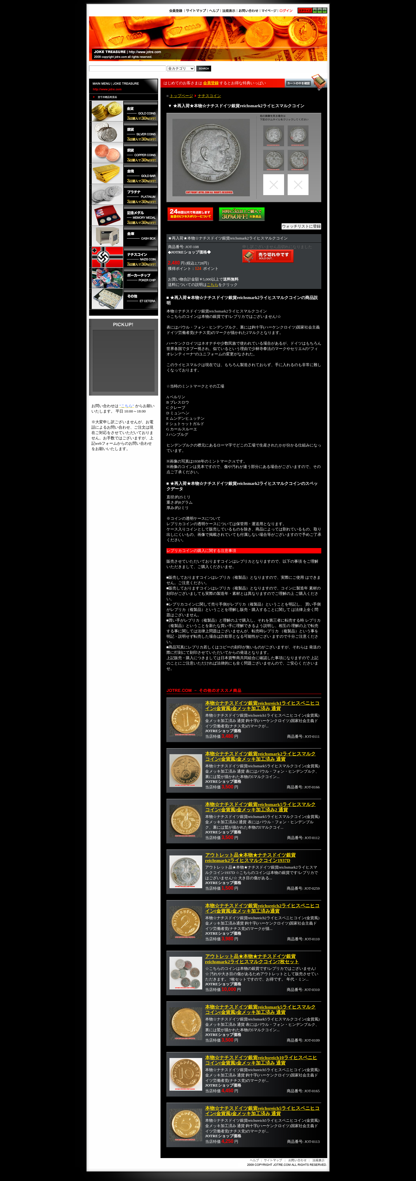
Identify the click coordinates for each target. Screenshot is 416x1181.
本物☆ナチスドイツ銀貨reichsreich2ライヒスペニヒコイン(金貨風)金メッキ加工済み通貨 (262, 908)
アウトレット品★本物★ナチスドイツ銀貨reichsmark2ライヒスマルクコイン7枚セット (252, 959)
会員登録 (211, 83)
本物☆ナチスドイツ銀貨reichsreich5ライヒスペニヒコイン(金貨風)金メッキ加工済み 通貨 (262, 1111)
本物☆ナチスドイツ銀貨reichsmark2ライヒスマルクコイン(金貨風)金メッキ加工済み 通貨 (260, 756)
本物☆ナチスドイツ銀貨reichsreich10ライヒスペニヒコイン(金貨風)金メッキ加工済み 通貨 (261, 1060)
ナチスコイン (209, 96)
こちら (212, 284)
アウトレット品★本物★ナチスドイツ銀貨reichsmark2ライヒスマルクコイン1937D (250, 857)
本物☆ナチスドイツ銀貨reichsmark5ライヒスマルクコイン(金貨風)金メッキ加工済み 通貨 (260, 1009)
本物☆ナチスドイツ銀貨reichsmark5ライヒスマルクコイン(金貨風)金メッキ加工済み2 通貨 (260, 807)
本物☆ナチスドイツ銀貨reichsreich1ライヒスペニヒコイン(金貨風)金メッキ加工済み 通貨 (262, 706)
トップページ (181, 96)
